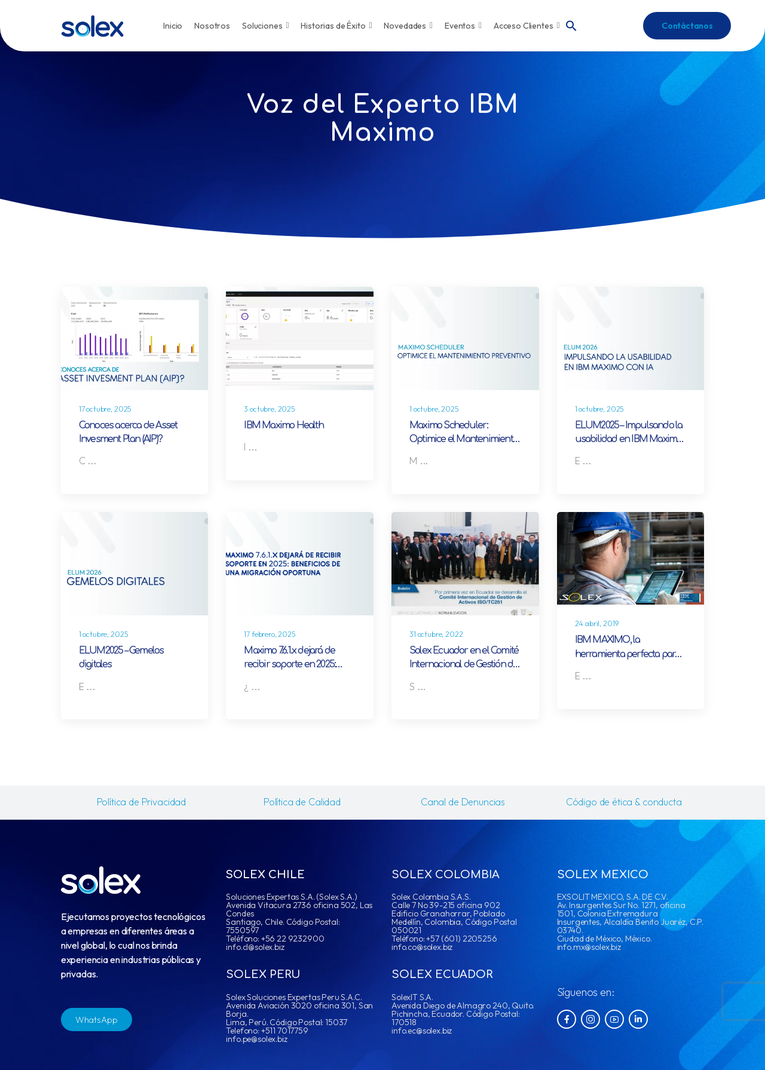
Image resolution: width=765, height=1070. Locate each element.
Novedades (408, 26)
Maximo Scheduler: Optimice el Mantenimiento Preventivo (463, 439)
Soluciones (265, 26)
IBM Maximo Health (283, 425)
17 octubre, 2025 (105, 408)
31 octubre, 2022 (436, 634)
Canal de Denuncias (463, 802)
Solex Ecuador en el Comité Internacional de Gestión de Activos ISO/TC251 (463, 664)
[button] (571, 24)
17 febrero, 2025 (269, 634)
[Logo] (92, 26)
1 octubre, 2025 (434, 408)
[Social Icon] (566, 1019)
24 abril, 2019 (597, 623)
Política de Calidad (302, 802)
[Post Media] (135, 338)
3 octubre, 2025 (269, 408)
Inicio (172, 25)
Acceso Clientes (527, 26)
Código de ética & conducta (624, 802)
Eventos (463, 26)
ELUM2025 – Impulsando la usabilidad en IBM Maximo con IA (629, 439)
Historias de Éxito (336, 26)
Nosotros (212, 25)
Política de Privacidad (141, 802)
